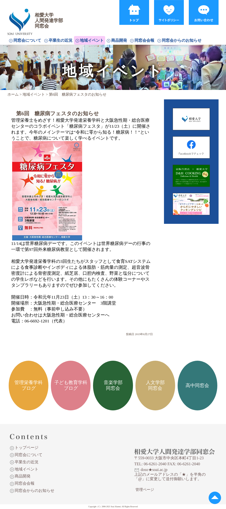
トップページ (26, 447)
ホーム (13, 94)
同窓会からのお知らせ (181, 40)
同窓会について (27, 40)
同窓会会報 (144, 40)
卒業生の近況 (60, 40)
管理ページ (144, 490)
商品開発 (119, 40)
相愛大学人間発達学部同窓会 (20, 16)
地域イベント (92, 40)
